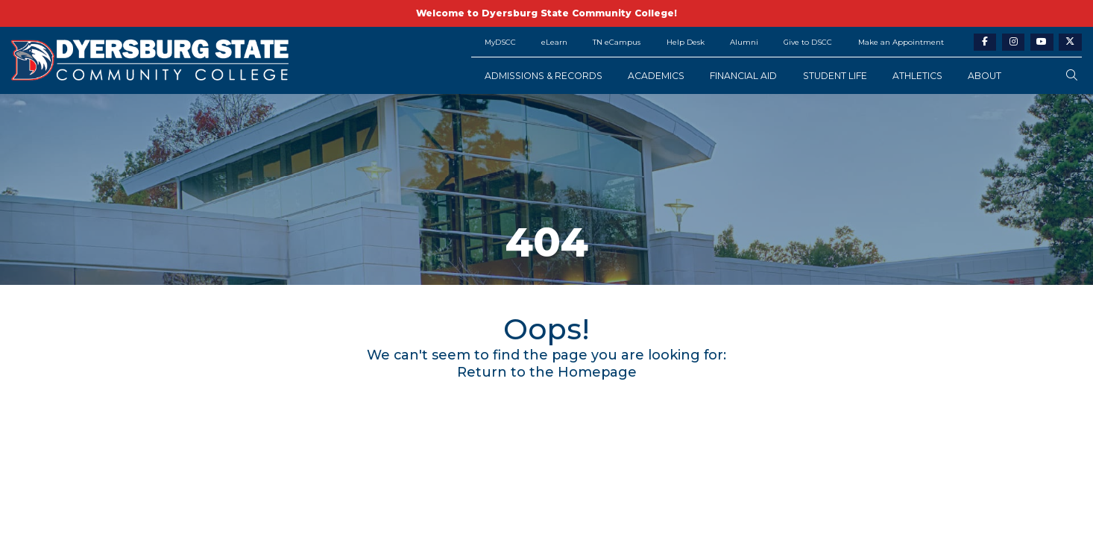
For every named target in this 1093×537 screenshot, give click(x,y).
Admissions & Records (543, 75)
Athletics (917, 75)
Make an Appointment (901, 41)
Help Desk (686, 41)
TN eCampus (616, 41)
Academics (656, 75)
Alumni (744, 41)
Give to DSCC (808, 41)
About (984, 75)
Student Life (835, 75)
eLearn (554, 41)
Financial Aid (743, 75)
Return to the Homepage (547, 372)
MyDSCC (500, 41)
